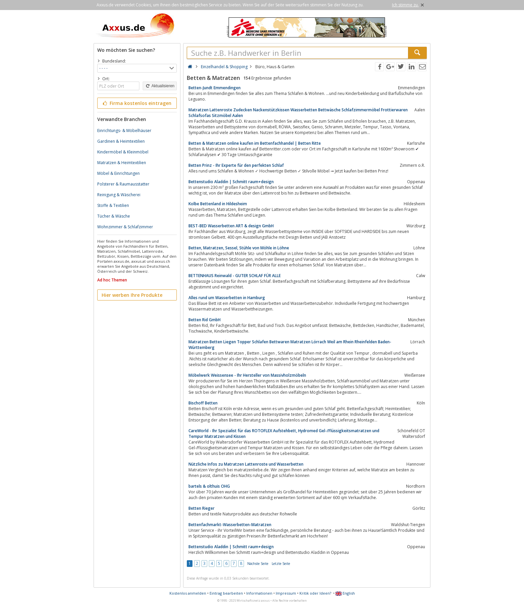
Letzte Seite (281, 563)
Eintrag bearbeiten (226, 593)
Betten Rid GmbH (204, 320)
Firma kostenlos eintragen (136, 103)
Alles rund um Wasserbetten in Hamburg (226, 297)
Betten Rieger (201, 508)
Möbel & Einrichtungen (118, 173)
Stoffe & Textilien (113, 205)
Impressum (286, 593)
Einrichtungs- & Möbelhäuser (124, 130)
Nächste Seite (257, 563)
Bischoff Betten (203, 403)
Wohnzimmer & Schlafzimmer (125, 227)
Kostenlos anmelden (187, 593)
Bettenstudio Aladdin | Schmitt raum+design (231, 182)
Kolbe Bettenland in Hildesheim (217, 204)
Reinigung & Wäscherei (118, 195)
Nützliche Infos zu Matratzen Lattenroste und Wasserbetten (245, 464)
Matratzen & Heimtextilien (121, 162)
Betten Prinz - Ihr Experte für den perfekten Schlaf (236, 165)
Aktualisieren (159, 86)
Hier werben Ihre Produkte (132, 295)
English (345, 593)
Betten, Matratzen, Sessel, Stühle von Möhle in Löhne (238, 248)
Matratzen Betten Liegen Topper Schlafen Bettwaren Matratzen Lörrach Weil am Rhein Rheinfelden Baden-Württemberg (289, 344)
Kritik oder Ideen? (315, 593)
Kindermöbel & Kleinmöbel (122, 152)
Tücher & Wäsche (113, 216)
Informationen (259, 593)
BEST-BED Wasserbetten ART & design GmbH (231, 226)
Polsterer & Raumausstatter (123, 184)
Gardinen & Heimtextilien (121, 141)
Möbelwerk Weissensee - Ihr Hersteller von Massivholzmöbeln (247, 375)
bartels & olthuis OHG (209, 486)
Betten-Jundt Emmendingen (214, 88)
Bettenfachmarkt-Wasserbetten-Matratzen (229, 524)
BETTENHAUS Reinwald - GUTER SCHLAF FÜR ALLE (234, 275)
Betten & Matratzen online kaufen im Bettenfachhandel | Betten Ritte (254, 143)
